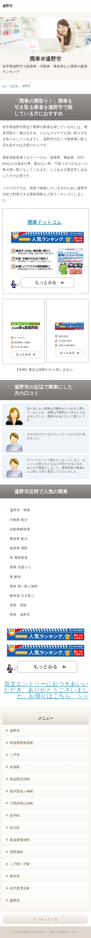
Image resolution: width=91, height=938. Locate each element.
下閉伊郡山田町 (21, 803)
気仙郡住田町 (20, 779)
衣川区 (15, 828)
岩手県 (14, 85)
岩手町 (15, 815)
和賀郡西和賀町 (21, 743)
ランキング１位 (45, 919)
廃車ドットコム (44, 222)
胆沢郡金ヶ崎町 (21, 791)
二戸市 (15, 755)
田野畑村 (16, 852)
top (4, 85)
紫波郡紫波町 (20, 840)
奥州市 (15, 876)
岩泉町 (15, 767)
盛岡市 (15, 900)
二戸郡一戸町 (20, 864)
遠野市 (15, 730)
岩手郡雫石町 (20, 888)
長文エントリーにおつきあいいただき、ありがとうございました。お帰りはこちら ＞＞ (46, 690)
